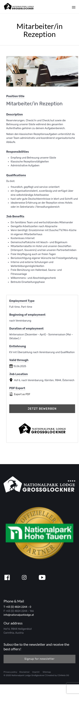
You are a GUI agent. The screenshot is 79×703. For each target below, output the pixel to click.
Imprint (36, 672)
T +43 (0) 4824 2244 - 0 (17, 606)
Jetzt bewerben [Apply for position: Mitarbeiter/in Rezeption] (42, 408)
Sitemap (47, 672)
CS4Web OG (63, 675)
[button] (39, 659)
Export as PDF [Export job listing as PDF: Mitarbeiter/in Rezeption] (19, 394)
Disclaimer (24, 672)
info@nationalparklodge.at (19, 614)
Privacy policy (10, 672)
